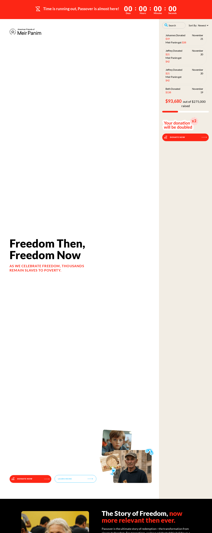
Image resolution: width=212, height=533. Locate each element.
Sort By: (193, 25)
